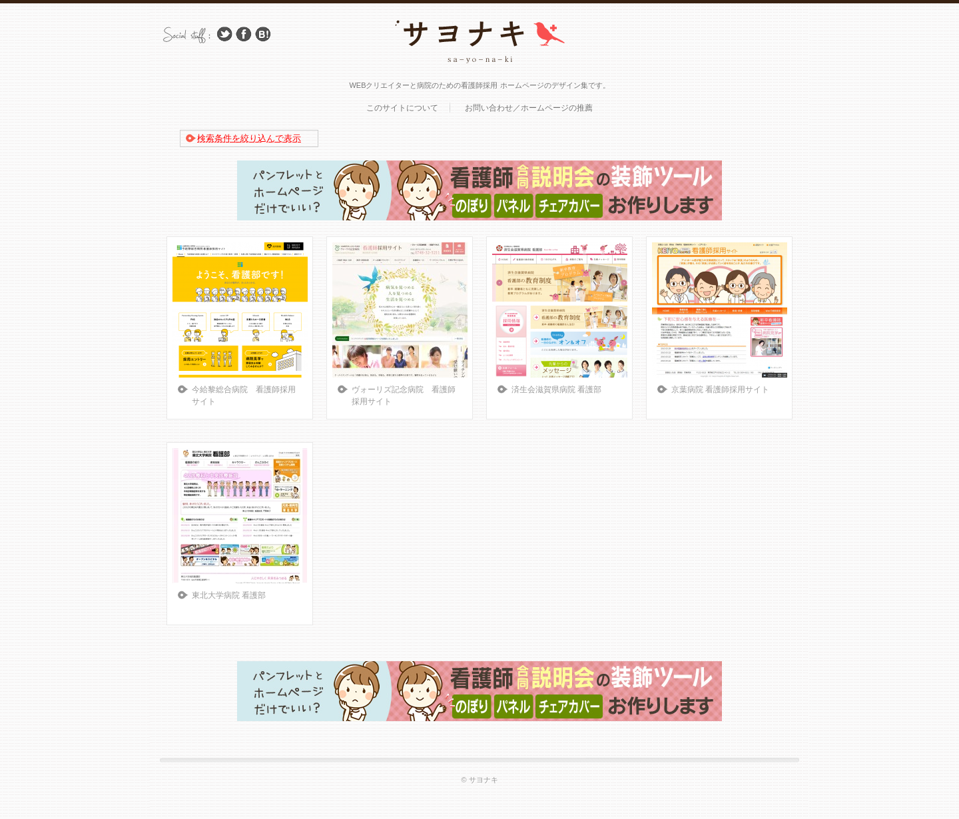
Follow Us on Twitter (224, 34)
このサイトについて (402, 108)
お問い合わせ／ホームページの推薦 (529, 108)
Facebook (244, 34)
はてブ (263, 34)
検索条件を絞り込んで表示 (249, 138)
